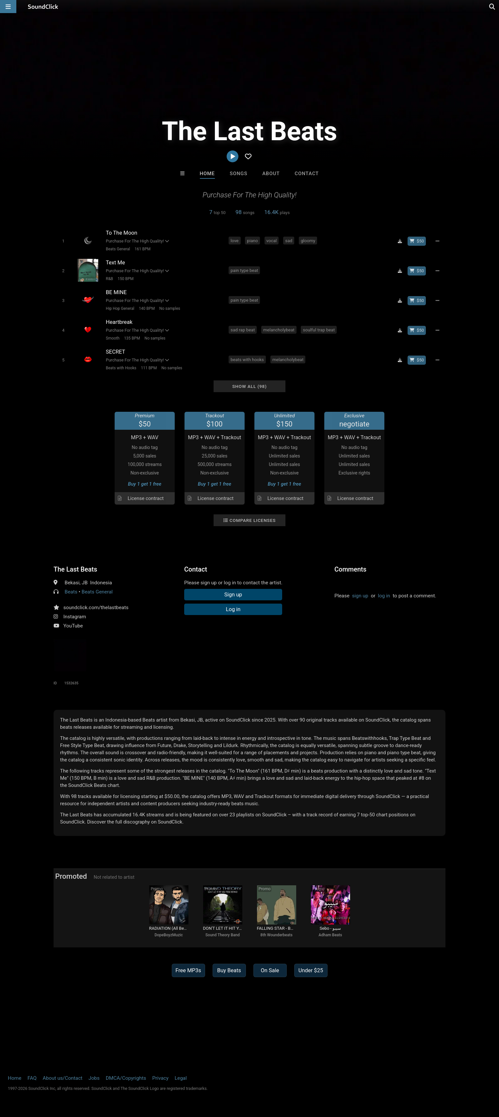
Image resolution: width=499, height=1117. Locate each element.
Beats (71, 592)
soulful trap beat (319, 329)
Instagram (74, 617)
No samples (169, 308)
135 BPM (132, 338)
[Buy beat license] (417, 241)
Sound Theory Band (222, 935)
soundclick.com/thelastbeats (95, 607)
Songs (239, 173)
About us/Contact (62, 1078)
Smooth (113, 338)
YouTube (73, 626)
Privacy (160, 1078)
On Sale (270, 970)
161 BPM (143, 249)
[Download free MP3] (399, 241)
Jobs (94, 1078)
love (235, 240)
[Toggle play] (63, 241)
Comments (350, 569)
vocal (271, 240)
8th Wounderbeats (276, 935)
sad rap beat (243, 329)
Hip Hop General (120, 308)
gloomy (308, 240)
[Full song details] (437, 241)
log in (384, 596)
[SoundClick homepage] (43, 6)
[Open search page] (492, 6)
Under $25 (310, 970)
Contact (307, 173)
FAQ (32, 1078)
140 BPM (147, 308)
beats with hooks (247, 359)
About (271, 173)
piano (252, 240)
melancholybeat (278, 329)
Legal (181, 1078)
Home (207, 173)
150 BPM (126, 278)
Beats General (118, 249)
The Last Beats (75, 569)
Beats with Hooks (121, 368)
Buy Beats (229, 970)
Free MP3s (188, 970)
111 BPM (149, 368)
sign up (360, 596)
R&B (109, 278)
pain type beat (244, 270)
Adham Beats (330, 935)
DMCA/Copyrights (126, 1078)
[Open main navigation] (8, 6)
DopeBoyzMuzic (168, 935)
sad (288, 240)
